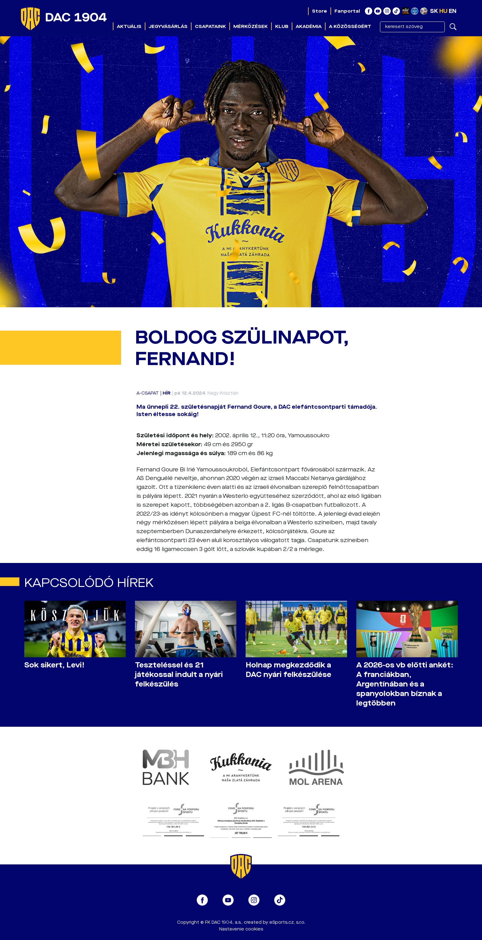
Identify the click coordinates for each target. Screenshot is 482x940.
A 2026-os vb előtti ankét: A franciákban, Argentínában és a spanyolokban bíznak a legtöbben (404, 684)
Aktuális (129, 26)
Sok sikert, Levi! (54, 665)
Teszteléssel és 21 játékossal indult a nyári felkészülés (179, 674)
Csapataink (210, 26)
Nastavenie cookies (241, 929)
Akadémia (309, 26)
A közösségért (350, 26)
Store (319, 11)
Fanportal (347, 11)
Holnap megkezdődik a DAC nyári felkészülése (288, 669)
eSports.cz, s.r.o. (287, 922)
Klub (281, 26)
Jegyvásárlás (168, 26)
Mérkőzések (250, 26)
